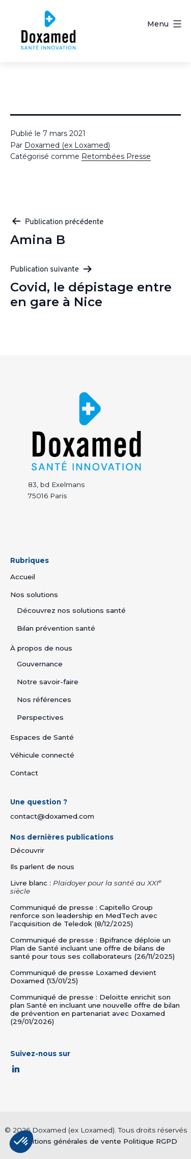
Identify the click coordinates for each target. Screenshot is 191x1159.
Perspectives (40, 717)
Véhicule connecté (42, 755)
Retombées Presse (116, 156)
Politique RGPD (150, 1140)
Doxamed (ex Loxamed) (67, 145)
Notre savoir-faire (47, 682)
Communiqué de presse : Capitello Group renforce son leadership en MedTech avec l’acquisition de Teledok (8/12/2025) (83, 915)
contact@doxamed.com (52, 816)
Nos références (44, 699)
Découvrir (27, 850)
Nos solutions (34, 594)
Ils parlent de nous (42, 866)
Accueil (22, 577)
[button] (21, 1141)
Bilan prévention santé (56, 628)
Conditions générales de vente (67, 1140)
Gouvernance (40, 664)
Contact (24, 773)
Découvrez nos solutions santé (71, 610)
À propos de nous (41, 648)
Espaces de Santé (42, 737)
